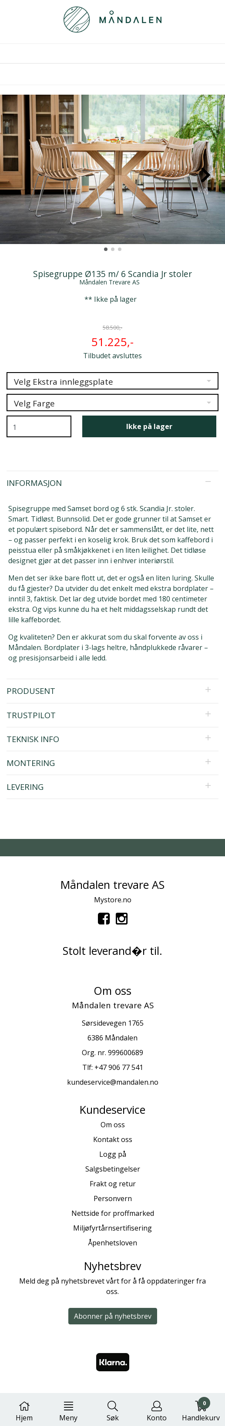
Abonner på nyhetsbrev (112, 1316)
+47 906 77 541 (118, 1067)
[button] (105, 249)
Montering (31, 762)
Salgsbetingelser (112, 1169)
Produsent (31, 690)
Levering (25, 786)
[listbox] (112, 381)
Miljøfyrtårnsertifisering (112, 1228)
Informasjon (34, 482)
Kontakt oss (112, 1139)
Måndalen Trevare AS (109, 282)
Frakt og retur (113, 1183)
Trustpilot (31, 715)
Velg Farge (34, 403)
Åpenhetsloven (112, 1243)
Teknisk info (33, 738)
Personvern (113, 1198)
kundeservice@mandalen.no (112, 1082)
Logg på (112, 1154)
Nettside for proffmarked (112, 1213)
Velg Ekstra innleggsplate (63, 381)
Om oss (113, 1124)
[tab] (112, 483)
